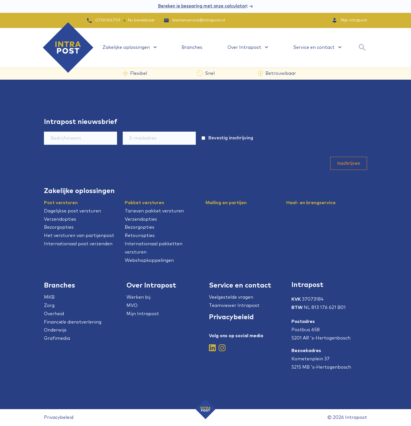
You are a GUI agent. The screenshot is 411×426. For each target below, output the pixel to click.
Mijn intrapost (354, 20)
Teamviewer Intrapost (234, 305)
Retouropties (140, 235)
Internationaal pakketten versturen (153, 248)
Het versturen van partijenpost (79, 235)
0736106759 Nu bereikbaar (121, 20)
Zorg (49, 305)
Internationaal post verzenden (78, 244)
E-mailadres (134, 130)
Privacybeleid (231, 317)
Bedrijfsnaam (56, 130)
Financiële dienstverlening (72, 322)
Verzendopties (60, 219)
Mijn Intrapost (142, 314)
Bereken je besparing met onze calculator (202, 6)
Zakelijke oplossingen (126, 47)
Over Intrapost (244, 47)
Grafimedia (57, 338)
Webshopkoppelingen (149, 260)
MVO (132, 305)
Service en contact (314, 47)
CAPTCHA (289, 130)
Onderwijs (55, 330)
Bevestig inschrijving (230, 138)
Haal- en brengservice (311, 202)
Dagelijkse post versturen (72, 211)
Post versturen (61, 202)
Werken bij (138, 297)
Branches (192, 47)
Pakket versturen (144, 202)
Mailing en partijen (226, 202)
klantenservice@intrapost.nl (194, 20)
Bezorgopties (59, 227)
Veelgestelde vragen (231, 297)
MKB (49, 297)
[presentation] (323, 143)
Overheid (54, 314)
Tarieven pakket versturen (154, 211)
